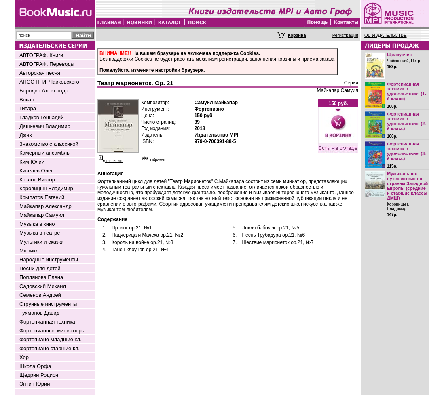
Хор (24, 357)
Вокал (26, 100)
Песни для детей (40, 268)
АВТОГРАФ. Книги (41, 55)
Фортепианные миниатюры (52, 331)
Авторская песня (39, 73)
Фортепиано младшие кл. (50, 339)
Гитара (27, 108)
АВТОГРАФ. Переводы (46, 64)
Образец (157, 160)
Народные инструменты (48, 259)
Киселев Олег (36, 171)
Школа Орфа (35, 366)
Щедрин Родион (38, 375)
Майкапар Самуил (41, 215)
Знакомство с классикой (48, 144)
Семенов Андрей (40, 295)
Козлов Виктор (37, 179)
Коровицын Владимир (46, 188)
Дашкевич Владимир (44, 126)
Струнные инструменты (48, 304)
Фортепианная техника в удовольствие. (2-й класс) (406, 121)
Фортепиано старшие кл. (49, 348)
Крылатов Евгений (41, 197)
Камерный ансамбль (44, 153)
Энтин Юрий (34, 384)
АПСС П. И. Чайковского (49, 82)
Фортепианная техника (47, 322)
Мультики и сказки (41, 242)
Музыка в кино (37, 224)
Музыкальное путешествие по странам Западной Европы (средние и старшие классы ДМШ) (407, 185)
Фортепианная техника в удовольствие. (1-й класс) (406, 91)
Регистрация (345, 35)
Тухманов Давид (39, 313)
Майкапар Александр (45, 206)
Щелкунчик (399, 54)
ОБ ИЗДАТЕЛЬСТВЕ (385, 35)
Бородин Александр (43, 91)
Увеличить (114, 161)
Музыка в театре (39, 233)
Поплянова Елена (41, 277)
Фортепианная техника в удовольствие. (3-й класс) (406, 151)
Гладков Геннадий (41, 117)
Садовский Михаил (42, 286)
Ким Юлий (31, 162)
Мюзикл (28, 251)
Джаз (25, 135)
